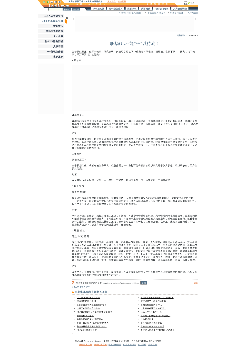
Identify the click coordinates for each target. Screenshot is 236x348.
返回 (196, 283)
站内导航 (142, 344)
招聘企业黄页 (116, 9)
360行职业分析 (55, 51)
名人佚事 (58, 36)
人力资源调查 (180, 9)
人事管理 (58, 46)
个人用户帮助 (114, 344)
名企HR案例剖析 (54, 41)
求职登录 (111, 1)
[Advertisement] (51, 88)
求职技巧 (58, 26)
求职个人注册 (85, 344)
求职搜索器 (98, 9)
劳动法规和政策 (54, 31)
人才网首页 (193, 13)
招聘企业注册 (100, 344)
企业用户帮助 (129, 344)
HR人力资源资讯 (54, 16)
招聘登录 (122, 1)
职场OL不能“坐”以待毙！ (131, 13)
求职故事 (58, 56)
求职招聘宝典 (161, 9)
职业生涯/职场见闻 (52, 21)
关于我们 (152, 344)
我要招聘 (145, 9)
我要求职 (131, 9)
